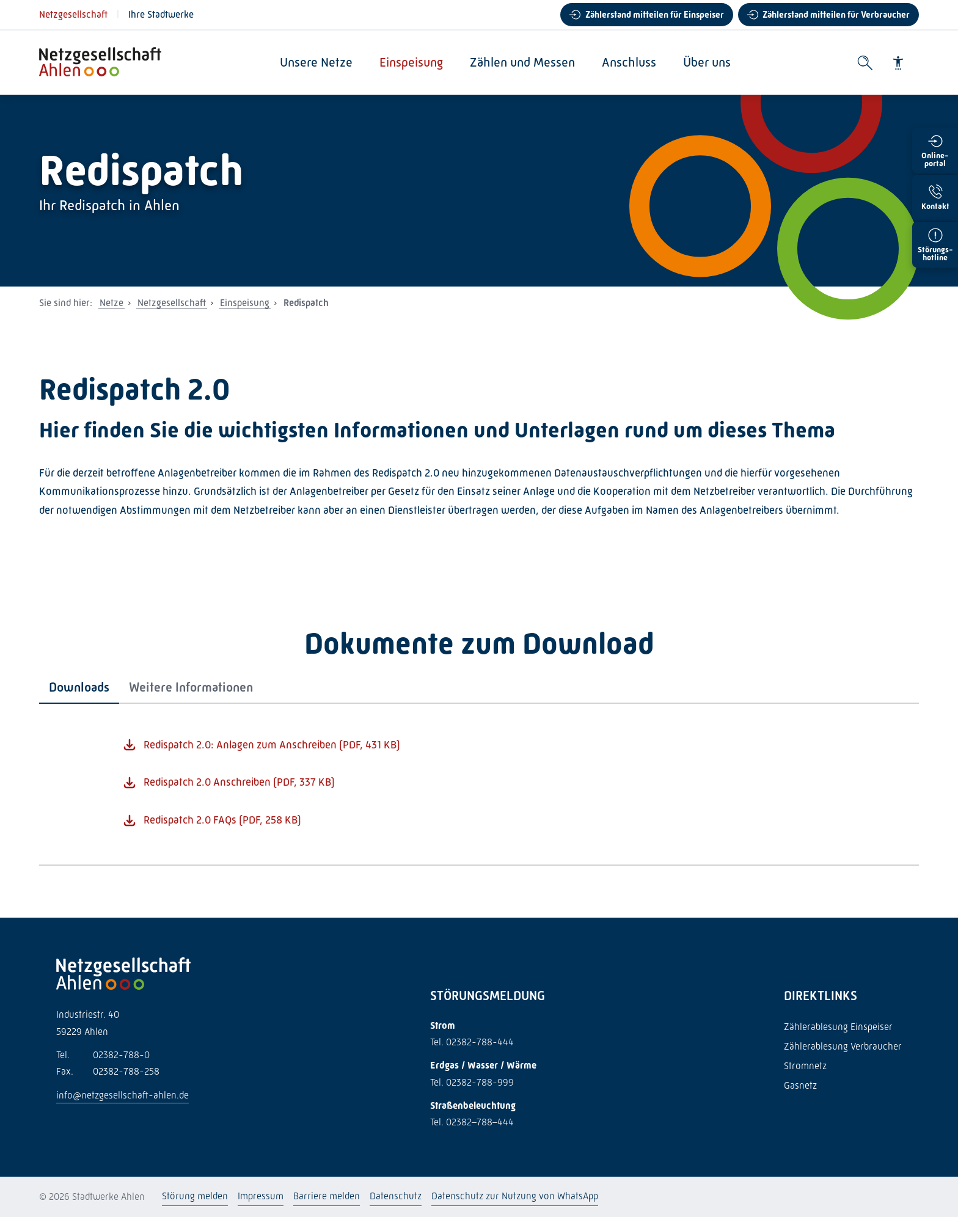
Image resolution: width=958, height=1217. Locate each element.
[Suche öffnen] (865, 63)
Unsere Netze (316, 62)
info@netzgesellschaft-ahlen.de (122, 1095)
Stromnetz (805, 1066)
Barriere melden (326, 1196)
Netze (111, 303)
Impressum (260, 1196)
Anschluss (629, 62)
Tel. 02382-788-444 (472, 1042)
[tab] (79, 687)
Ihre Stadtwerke (161, 14)
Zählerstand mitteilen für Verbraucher (836, 14)
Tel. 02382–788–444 (472, 1122)
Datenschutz (396, 1196)
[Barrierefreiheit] (898, 63)
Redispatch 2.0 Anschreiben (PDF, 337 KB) (239, 782)
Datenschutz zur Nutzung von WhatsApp (514, 1196)
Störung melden (195, 1196)
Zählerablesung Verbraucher (843, 1046)
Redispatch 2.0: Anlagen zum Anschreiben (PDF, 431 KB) (272, 745)
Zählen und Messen (523, 62)
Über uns (707, 62)
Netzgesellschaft (73, 14)
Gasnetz (800, 1085)
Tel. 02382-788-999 (472, 1082)
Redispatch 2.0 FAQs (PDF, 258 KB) (222, 820)
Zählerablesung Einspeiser (838, 1026)
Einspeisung (412, 62)
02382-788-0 (103, 1055)
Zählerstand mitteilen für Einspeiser (654, 14)
